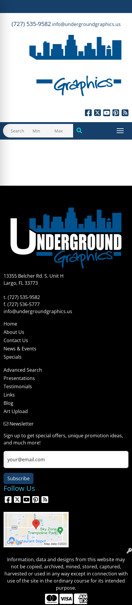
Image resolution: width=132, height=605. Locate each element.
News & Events (20, 348)
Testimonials (18, 386)
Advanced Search (23, 370)
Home (10, 324)
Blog (8, 403)
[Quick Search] (16, 131)
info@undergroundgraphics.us (86, 24)
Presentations (19, 378)
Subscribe (18, 478)
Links (9, 395)
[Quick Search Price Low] (40, 131)
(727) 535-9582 (31, 24)
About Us (14, 332)
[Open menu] (120, 131)
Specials (13, 357)
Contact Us (16, 340)
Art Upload (16, 411)
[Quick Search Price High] (62, 131)
